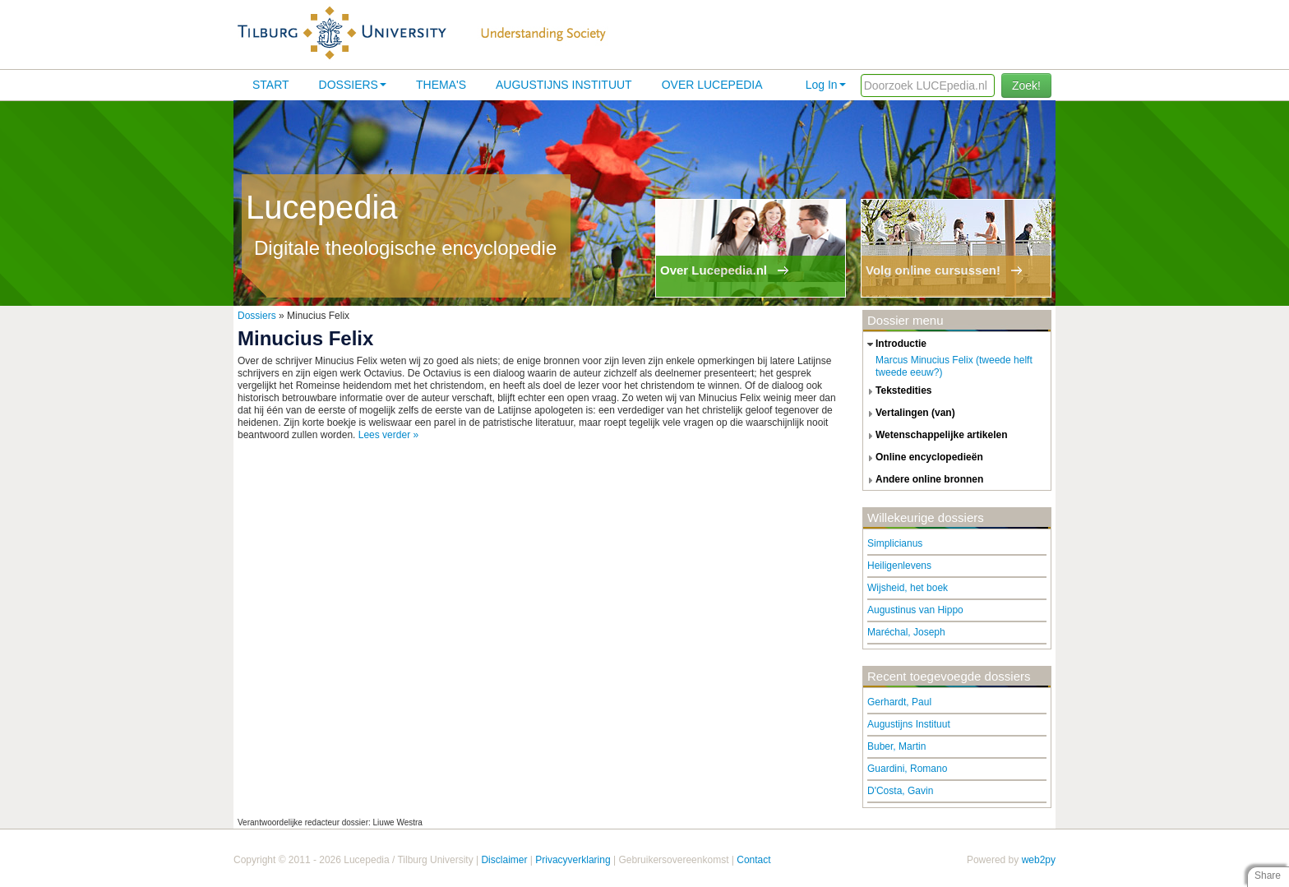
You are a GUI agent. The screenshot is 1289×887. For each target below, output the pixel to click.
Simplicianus (894, 543)
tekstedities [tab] (897, 391)
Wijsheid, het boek (907, 588)
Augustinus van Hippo (915, 610)
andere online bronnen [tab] (923, 480)
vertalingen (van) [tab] (909, 413)
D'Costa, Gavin (900, 791)
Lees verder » (388, 435)
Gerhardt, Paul (899, 702)
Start (270, 84)
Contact (753, 860)
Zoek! (1026, 85)
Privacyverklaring (572, 860)
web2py (1039, 860)
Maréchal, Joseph (906, 632)
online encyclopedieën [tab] (923, 457)
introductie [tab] (894, 344)
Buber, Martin (896, 746)
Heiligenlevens (899, 565)
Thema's (441, 84)
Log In (826, 84)
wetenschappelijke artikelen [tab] (935, 435)
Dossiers (352, 84)
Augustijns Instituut (564, 84)
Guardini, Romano (907, 768)
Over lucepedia (712, 84)
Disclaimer (504, 860)
